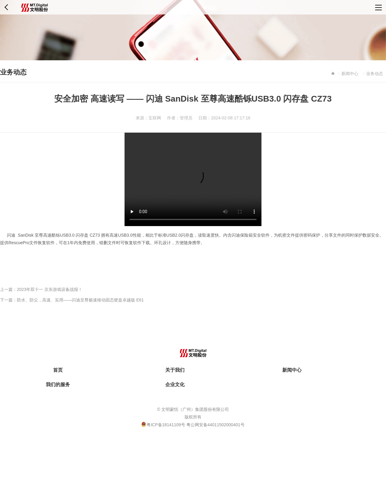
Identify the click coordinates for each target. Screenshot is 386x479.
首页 (58, 370)
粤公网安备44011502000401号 (215, 424)
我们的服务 (58, 384)
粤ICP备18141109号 (166, 424)
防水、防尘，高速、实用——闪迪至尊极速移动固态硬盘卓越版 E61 (80, 300)
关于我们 (175, 370)
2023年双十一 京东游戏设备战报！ (49, 289)
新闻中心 (349, 73)
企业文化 (175, 384)
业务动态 (374, 73)
